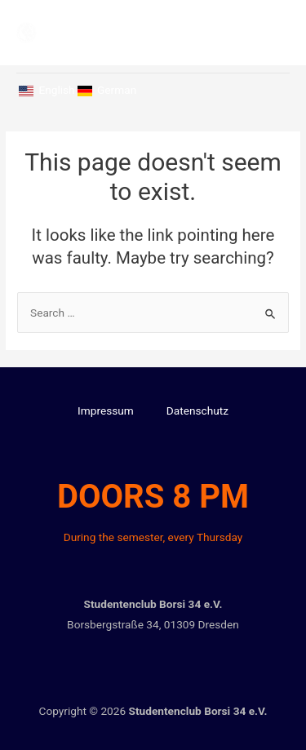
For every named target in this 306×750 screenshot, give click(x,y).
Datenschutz (197, 410)
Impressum (106, 410)
